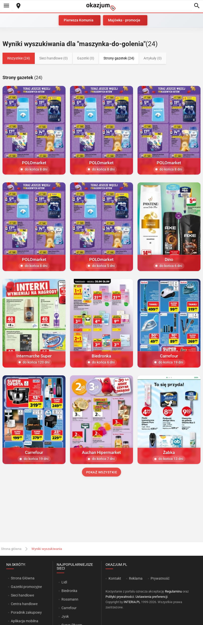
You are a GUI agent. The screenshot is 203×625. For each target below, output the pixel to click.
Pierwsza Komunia (78, 20)
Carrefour (69, 608)
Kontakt (115, 578)
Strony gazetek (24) (119, 58)
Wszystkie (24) (18, 58)
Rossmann (69, 599)
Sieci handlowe (22, 595)
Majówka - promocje (124, 20)
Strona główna (11, 549)
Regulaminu (173, 591)
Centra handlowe (24, 604)
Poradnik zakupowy (26, 612)
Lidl (64, 582)
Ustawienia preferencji (151, 597)
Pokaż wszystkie (101, 472)
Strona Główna (22, 578)
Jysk (65, 616)
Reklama (136, 578)
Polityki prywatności (120, 597)
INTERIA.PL (132, 602)
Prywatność (160, 578)
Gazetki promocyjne (26, 587)
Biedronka (69, 591)
